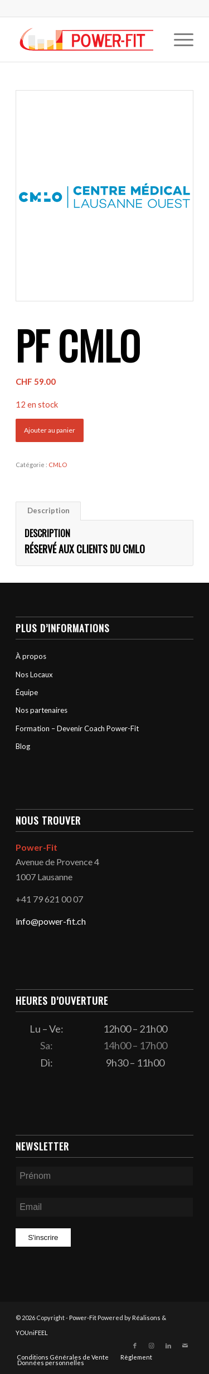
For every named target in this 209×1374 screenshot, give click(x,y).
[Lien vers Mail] (185, 1345)
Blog (23, 746)
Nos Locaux (34, 674)
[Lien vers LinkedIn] (168, 1345)
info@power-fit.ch (51, 921)
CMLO (57, 464)
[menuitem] (178, 39)
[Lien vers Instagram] (151, 1345)
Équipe (27, 692)
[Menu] (178, 39)
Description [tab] (48, 510)
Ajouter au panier (49, 430)
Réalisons (146, 1317)
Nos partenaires (41, 710)
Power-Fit (82, 1317)
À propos (31, 656)
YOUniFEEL (32, 1332)
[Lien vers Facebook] (135, 1345)
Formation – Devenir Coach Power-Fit (77, 728)
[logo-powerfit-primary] (87, 39)
